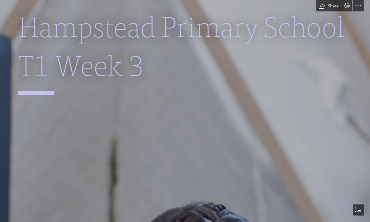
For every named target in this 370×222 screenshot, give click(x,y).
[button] (328, 5)
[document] (185, 111)
